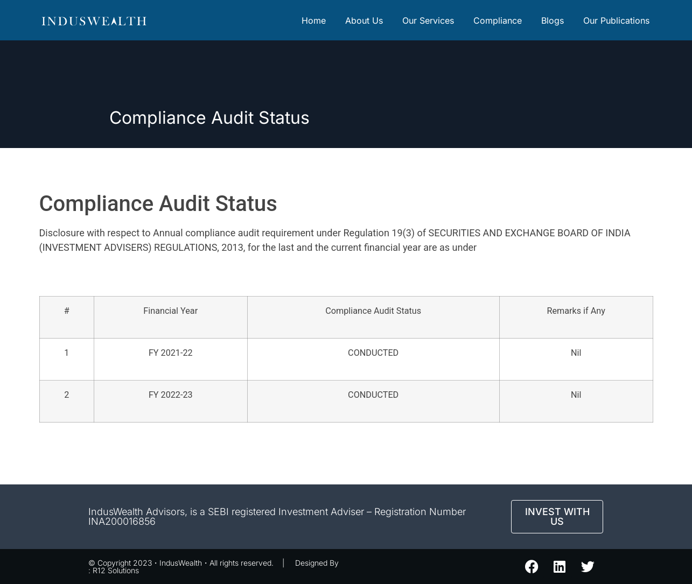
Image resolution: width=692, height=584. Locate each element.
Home (314, 20)
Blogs (552, 20)
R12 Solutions (116, 570)
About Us (364, 20)
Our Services (428, 20)
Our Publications (616, 20)
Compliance (497, 20)
